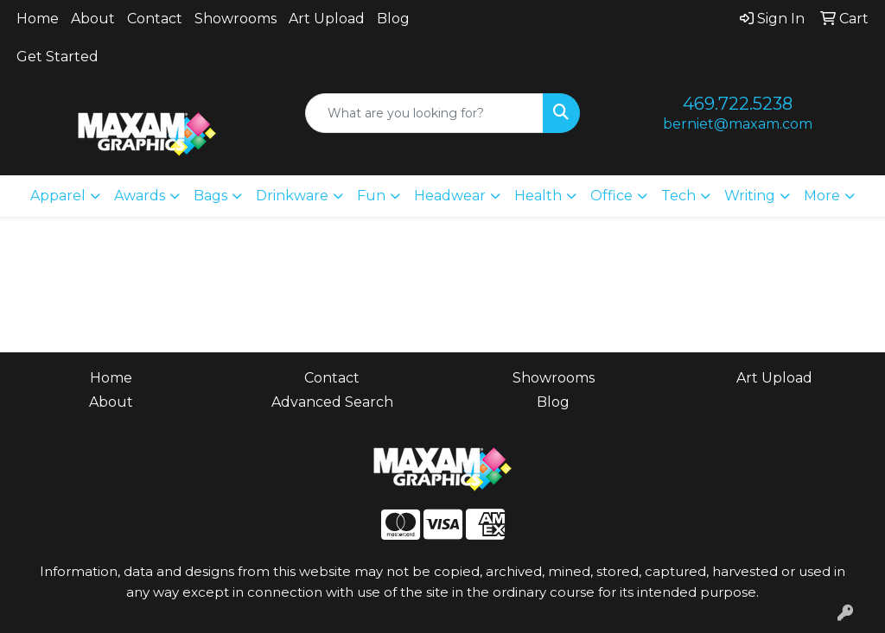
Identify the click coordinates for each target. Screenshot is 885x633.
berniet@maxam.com (737, 124)
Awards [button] (139, 195)
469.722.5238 (738, 103)
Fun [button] (371, 195)
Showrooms (235, 18)
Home (37, 18)
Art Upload (327, 18)
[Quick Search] (424, 113)
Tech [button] (678, 195)
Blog (393, 18)
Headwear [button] (450, 195)
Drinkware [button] (292, 195)
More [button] (822, 195)
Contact (154, 18)
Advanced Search (332, 402)
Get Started (57, 56)
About (93, 18)
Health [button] (538, 195)
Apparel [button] (58, 195)
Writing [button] (749, 195)
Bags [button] (210, 195)
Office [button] (611, 195)
